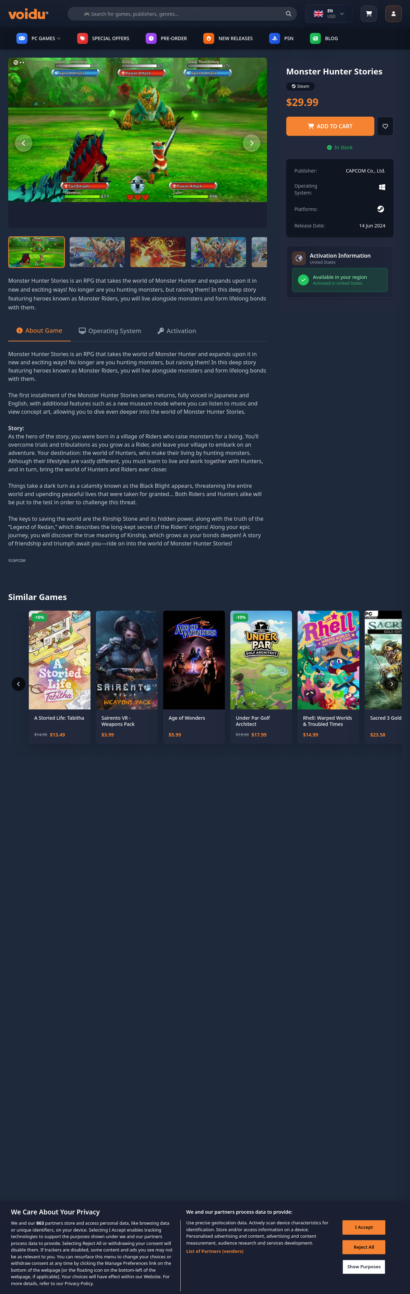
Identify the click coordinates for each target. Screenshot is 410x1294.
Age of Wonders (187, 718)
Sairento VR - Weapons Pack (118, 721)
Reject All (364, 1255)
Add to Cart (330, 126)
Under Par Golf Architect (253, 721)
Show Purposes (364, 1275)
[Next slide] (251, 143)
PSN (281, 38)
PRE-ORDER (166, 38)
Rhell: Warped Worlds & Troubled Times (327, 721)
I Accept (364, 1236)
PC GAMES (38, 38)
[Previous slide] (23, 143)
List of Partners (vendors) (214, 1259)
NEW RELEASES (228, 38)
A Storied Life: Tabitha (59, 718)
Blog (324, 38)
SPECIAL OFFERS (103, 38)
